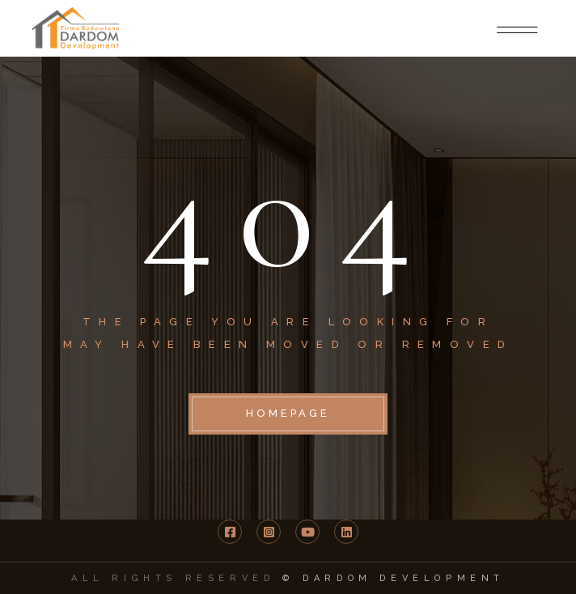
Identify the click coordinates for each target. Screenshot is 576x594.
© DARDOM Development (393, 578)
